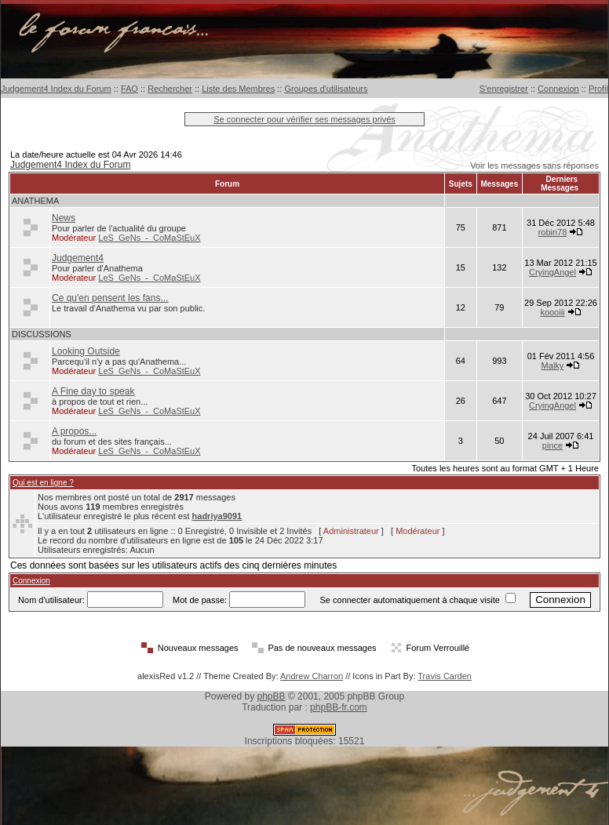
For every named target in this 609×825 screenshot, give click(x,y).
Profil (598, 88)
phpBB (271, 696)
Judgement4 (78, 258)
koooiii (552, 312)
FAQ (129, 88)
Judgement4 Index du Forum (56, 88)
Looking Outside (86, 351)
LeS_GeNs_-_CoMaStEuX (149, 237)
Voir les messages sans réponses (534, 165)
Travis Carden (445, 676)
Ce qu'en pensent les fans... (110, 298)
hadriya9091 (217, 516)
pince (552, 445)
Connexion (558, 88)
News (63, 218)
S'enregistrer (504, 88)
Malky (553, 365)
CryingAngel (552, 272)
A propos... (74, 431)
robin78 (552, 232)
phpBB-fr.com (338, 707)
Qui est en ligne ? (43, 482)
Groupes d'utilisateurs (325, 88)
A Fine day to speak (93, 391)
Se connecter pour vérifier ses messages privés (304, 119)
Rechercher (170, 88)
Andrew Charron (311, 676)
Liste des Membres (238, 88)
